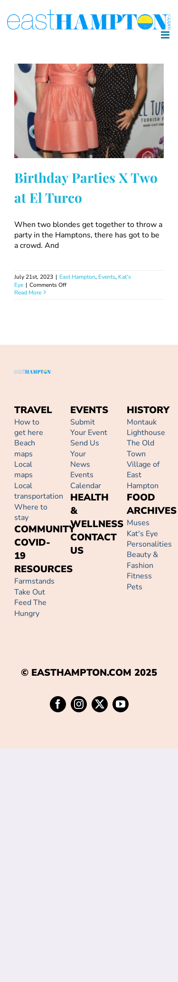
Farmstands (34, 581)
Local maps (23, 469)
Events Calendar (85, 480)
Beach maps (24, 448)
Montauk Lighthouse (146, 427)
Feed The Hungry (30, 607)
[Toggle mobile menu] (166, 35)
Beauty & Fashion (142, 559)
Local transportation (38, 491)
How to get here (28, 427)
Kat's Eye (142, 534)
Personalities (149, 544)
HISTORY (148, 410)
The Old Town (140, 448)
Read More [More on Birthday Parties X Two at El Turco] (27, 292)
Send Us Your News (84, 454)
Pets (134, 587)
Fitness (139, 576)
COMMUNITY (44, 529)
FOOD (141, 497)
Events (106, 277)
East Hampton (77, 277)
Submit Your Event (88, 427)
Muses (138, 523)
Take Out (29, 592)
